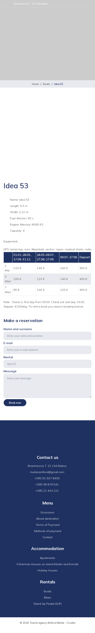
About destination (47, 518)
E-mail (47, 347)
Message (47, 383)
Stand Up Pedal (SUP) (47, 603)
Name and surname (47, 333)
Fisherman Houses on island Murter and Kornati (47, 564)
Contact (47, 537)
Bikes (47, 597)
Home (35, 83)
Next (86, 163)
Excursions (47, 512)
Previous (8, 163)
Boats (46, 83)
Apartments (47, 558)
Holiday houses (48, 570)
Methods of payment (47, 531)
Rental (47, 361)
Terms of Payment (48, 525)
